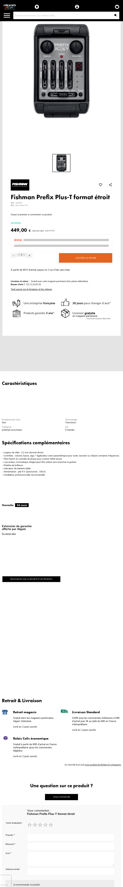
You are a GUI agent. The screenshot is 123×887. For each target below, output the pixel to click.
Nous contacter (61, 797)
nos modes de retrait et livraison (103, 764)
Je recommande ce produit (26, 884)
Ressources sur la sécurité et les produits (31, 579)
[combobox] (66, 15)
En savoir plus (9, 533)
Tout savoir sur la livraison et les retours (31, 289)
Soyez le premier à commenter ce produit (31, 214)
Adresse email (12, 869)
